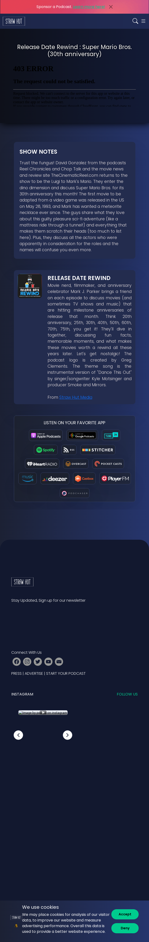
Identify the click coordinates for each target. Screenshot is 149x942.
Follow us (127, 694)
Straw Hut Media (75, 397)
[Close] (111, 7)
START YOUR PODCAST (66, 673)
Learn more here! (89, 6)
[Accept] (125, 914)
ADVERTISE (34, 673)
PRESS (16, 673)
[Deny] (125, 928)
